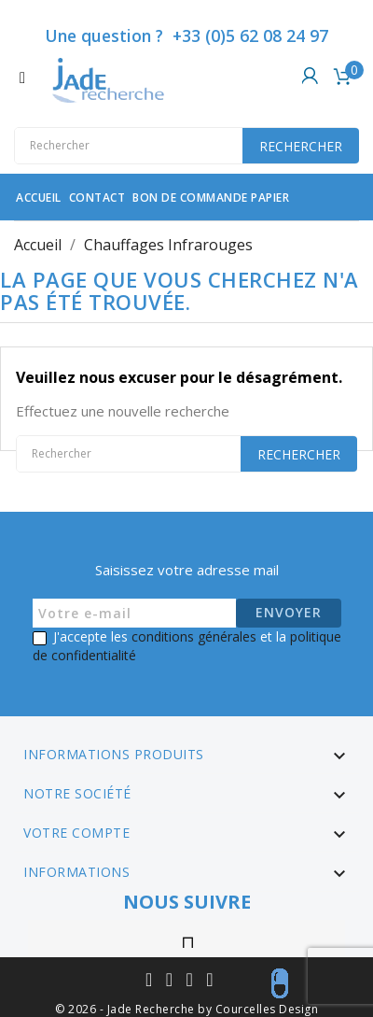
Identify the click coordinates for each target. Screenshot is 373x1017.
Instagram (189, 938)
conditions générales (193, 636)
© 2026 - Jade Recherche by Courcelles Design (186, 1009)
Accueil (39, 197)
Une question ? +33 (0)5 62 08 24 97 (186, 35)
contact (97, 197)
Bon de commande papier (210, 197)
